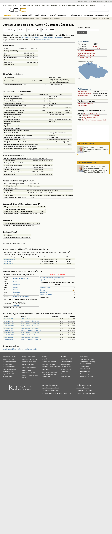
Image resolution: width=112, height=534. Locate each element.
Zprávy (10, 5)
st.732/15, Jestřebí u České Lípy (31, 339)
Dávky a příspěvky (28, 370)
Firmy (85, 113)
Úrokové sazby (26, 359)
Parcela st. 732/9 (48, 30)
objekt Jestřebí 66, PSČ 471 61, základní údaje (20, 349)
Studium (110, 1)
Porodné (33, 372)
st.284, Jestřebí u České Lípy (30, 337)
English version (84, 371)
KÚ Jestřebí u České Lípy (86, 53)
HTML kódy (91, 393)
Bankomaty (31, 357)
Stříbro (56, 372)
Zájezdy (90, 1)
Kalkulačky (63, 15)
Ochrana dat (46, 385)
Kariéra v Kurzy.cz (82, 388)
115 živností (96, 48)
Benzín (51, 374)
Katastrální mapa (10, 30)
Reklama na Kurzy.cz (84, 385)
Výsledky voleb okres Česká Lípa (50, 280)
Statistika (22, 30)
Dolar (34, 361)
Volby (81, 368)
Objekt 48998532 (9, 319)
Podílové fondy (52, 361)
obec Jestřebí (83, 42)
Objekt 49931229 (9, 330)
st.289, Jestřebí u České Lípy (30, 328)
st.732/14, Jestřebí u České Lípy (31, 335)
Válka (87, 5)
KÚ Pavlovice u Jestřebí (86, 55)
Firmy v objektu (33, 30)
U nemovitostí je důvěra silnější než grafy (96, 150)
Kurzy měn (30, 5)
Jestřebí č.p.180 (9, 335)
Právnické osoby (45, 287)
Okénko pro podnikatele (87, 162)
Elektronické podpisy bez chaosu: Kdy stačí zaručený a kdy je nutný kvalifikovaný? (95, 170)
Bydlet (105, 1)
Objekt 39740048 (9, 328)
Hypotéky (54, 5)
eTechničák (88, 363)
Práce (83, 5)
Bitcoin (48, 5)
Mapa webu (87, 368)
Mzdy (53, 364)
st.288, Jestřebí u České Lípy (30, 332)
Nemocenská (26, 372)
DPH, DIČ (52, 15)
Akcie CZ (15, 5)
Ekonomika (88, 15)
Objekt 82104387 (9, 339)
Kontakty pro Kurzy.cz (84, 390)
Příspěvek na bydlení (9, 366)
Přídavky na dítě (7, 364)
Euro (30, 361)
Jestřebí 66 (16, 284)
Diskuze (92, 5)
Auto (81, 359)
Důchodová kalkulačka (9, 361)
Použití (78, 393)
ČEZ (47, 359)
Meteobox (100, 1)
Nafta (55, 374)
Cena (85, 359)
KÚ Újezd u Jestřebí (84, 57)
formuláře (67, 376)
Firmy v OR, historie (46, 295)
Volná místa (30, 364)
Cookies (54, 385)
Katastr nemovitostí (86, 51)
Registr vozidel (84, 361)
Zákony (78, 5)
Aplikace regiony (85, 89)
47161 (15, 281)
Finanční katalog (84, 366)
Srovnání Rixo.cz (83, 105)
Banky (24, 357)
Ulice (87, 120)
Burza (43, 359)
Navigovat (16, 305)
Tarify (59, 5)
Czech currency (84, 374)
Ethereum (57, 366)
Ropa (43, 374)
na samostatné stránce (44, 40)
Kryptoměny (45, 366)
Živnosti (42, 290)
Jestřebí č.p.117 (9, 337)
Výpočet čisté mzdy (8, 359)
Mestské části (101, 120)
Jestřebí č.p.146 (9, 326)
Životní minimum (8, 371)
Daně (37, 15)
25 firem (95, 46)
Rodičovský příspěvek (9, 369)
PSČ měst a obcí (83, 91)
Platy (34, 367)
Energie (64, 5)
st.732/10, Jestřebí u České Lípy (31, 319)
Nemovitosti (12, 18)
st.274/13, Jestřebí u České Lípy (31, 330)
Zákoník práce (65, 371)
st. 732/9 (50, 18)
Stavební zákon (65, 374)
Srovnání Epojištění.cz (85, 103)
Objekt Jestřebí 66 (9, 259)
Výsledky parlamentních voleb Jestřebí (52, 277)
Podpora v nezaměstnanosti (30, 375)
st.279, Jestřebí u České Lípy (30, 326)
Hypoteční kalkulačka (9, 374)
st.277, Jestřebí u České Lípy (30, 321)
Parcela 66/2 (8, 261)
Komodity (37, 5)
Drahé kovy (45, 369)
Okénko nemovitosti (86, 143)
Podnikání (64, 357)
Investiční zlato (49, 372)
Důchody (24, 377)
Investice (44, 357)
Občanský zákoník (66, 369)
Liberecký (16, 294)
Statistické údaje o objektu (21, 296)
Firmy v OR (43, 292)
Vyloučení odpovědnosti (50, 388)
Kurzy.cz (5, 18)
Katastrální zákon (83, 96)
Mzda (31, 367)
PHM (47, 374)
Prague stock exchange (86, 376)
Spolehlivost (91, 359)
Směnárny (25, 361)
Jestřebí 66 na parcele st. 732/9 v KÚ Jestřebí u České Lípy (42, 37)
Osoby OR (96, 113)
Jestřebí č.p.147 (9, 321)
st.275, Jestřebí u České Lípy (30, 323)
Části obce (93, 120)
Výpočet (13, 357)
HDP (50, 364)
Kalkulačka (71, 5)
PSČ (70, 359)
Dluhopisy (44, 361)
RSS (84, 393)
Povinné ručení (7, 376)
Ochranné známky (103, 15)
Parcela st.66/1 (8, 264)
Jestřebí (15, 287)
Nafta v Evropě (46, 376)
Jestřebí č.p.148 (9, 323)
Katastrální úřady (66, 364)
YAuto (94, 1)
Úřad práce (25, 367)
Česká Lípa (16, 292)
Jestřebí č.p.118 (9, 332)
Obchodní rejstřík (82, 1)
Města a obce (76, 15)
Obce (83, 120)
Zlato (43, 5)
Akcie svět (23, 5)
